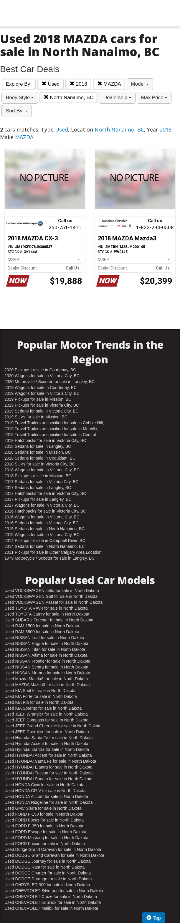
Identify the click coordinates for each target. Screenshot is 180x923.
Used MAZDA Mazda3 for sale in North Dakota (47, 684)
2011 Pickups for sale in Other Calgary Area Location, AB (53, 552)
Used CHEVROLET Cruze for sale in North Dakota (50, 896)
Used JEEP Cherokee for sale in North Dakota (46, 731)
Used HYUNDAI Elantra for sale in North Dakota (48, 767)
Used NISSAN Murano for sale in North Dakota (47, 673)
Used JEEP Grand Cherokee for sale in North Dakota (53, 726)
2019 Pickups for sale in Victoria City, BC (41, 405)
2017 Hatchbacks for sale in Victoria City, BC (45, 493)
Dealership (117, 97)
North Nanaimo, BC (68, 97)
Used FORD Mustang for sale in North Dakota (46, 837)
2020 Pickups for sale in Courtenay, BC (40, 369)
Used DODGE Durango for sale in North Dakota (48, 879)
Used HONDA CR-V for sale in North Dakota (44, 790)
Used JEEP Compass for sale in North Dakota (46, 720)
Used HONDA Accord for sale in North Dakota (46, 796)
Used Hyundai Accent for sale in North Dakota (46, 743)
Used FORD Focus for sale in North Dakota (44, 820)
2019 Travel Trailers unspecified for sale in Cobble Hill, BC (54, 423)
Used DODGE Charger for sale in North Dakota (47, 873)
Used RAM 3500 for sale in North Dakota (41, 631)
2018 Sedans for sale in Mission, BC (37, 452)
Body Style (20, 97)
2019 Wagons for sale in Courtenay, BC (40, 387)
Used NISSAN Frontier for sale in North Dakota (47, 661)
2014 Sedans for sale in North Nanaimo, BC (44, 546)
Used (51, 84)
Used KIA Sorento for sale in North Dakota (43, 708)
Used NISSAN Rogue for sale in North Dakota (46, 643)
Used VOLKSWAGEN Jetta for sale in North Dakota (51, 590)
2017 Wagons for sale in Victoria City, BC (42, 505)
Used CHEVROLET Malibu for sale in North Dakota (51, 908)
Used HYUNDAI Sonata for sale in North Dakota (48, 778)
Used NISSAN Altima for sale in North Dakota (45, 655)
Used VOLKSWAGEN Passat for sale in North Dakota (53, 602)
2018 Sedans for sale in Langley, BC (37, 446)
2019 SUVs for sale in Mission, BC (35, 417)
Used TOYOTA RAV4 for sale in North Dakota (45, 608)
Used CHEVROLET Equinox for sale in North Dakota (52, 902)
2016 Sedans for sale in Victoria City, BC (41, 522)
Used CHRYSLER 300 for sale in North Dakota (47, 884)
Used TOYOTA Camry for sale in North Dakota (46, 614)
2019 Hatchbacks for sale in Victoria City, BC (45, 440)
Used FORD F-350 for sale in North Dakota (43, 826)
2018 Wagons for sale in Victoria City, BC (42, 470)
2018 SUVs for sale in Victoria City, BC (39, 464)
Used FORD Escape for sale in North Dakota (45, 831)
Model (139, 84)
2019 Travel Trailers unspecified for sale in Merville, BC (51, 429)
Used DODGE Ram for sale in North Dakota (44, 867)
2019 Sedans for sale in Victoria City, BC (41, 411)
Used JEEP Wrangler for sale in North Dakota (46, 714)
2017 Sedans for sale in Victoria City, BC (41, 481)
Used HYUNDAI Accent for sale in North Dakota (48, 755)
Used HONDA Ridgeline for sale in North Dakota (48, 802)
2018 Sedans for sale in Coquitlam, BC (39, 458)
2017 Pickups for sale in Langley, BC (38, 499)
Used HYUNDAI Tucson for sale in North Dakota (48, 773)
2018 (78, 84)
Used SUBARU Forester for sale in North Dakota (48, 620)
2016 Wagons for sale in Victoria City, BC (42, 517)
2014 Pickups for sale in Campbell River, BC (44, 540)
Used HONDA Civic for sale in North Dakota (44, 784)
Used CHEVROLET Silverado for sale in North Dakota (53, 890)
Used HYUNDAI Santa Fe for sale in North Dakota (50, 761)
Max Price (154, 97)
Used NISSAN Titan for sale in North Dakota (44, 649)
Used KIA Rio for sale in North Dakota (38, 702)
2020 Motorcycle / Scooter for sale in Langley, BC (49, 381)
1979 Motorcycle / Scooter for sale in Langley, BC (49, 558)
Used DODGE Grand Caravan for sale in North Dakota (54, 855)
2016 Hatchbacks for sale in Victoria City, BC (45, 511)
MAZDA (109, 84)
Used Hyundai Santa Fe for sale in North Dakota (48, 737)
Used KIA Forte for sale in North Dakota (40, 696)
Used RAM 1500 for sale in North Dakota (41, 625)
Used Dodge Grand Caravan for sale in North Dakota (52, 849)
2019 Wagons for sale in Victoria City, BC (42, 393)
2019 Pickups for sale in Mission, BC (37, 399)
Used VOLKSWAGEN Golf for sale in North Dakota (51, 596)
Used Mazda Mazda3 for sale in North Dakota (46, 678)
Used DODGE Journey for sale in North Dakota (47, 861)
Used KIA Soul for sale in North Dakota (39, 690)
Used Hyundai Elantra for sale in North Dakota (46, 749)
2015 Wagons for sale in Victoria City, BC (42, 534)
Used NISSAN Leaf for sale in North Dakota (44, 637)
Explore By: (19, 84)
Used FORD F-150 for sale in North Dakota (43, 814)
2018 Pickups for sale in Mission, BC (37, 475)
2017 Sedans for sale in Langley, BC (37, 487)
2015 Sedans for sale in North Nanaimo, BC (44, 528)
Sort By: (16, 111)
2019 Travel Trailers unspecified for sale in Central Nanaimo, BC (50, 435)
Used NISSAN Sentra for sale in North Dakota (46, 667)
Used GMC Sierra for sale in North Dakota (42, 808)
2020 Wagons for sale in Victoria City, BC (42, 375)
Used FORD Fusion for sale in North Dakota (44, 843)
